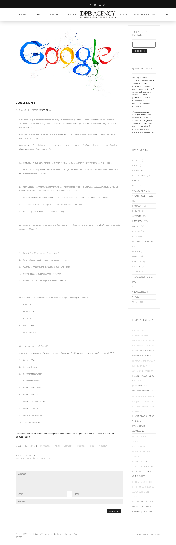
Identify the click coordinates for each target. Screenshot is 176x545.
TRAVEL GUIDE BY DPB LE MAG (142, 279)
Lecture (136, 226)
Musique (136, 251)
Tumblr (91, 446)
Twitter (56, 446)
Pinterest (80, 446)
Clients (135, 186)
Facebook (45, 446)
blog (134, 165)
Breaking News (139, 175)
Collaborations (139, 191)
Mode (134, 236)
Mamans (136, 231)
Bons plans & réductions (145, 14)
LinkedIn (68, 446)
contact (165, 14)
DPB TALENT (137, 206)
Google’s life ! (25, 102)
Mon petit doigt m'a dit (142, 241)
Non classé (137, 256)
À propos (22, 14)
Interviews (123, 14)
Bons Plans (137, 170)
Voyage (135, 297)
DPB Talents (38, 14)
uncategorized (139, 292)
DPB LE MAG (54, 14)
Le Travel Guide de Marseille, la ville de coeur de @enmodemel (143, 507)
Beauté (135, 160)
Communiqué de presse (142, 196)
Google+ (103, 446)
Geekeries (46, 109)
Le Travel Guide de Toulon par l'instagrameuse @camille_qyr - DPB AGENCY (141, 447)
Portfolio (137, 261)
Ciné (134, 181)
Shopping (136, 267)
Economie (136, 211)
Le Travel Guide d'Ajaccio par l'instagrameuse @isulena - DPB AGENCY (143, 366)
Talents (136, 272)
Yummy (135, 302)
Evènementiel (71, 14)
